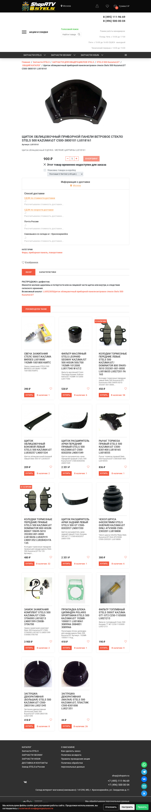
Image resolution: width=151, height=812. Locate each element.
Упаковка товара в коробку (61, 170)
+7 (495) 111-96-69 (118, 780)
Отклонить (111, 807)
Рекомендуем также (36, 309)
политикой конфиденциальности (36, 808)
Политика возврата (71, 755)
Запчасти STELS (34, 55)
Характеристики (47, 272)
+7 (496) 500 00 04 (118, 784)
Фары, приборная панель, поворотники (42, 252)
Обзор (29, 272)
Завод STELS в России (33, 767)
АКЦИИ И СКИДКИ (38, 32)
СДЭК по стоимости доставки (39, 198)
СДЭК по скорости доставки (38, 210)
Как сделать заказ (70, 751)
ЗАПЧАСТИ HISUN (92, 55)
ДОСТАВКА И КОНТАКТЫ (35, 763)
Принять (142, 807)
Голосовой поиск (70, 29)
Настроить (127, 807)
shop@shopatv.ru (120, 775)
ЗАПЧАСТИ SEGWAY (63, 55)
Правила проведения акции (75, 759)
